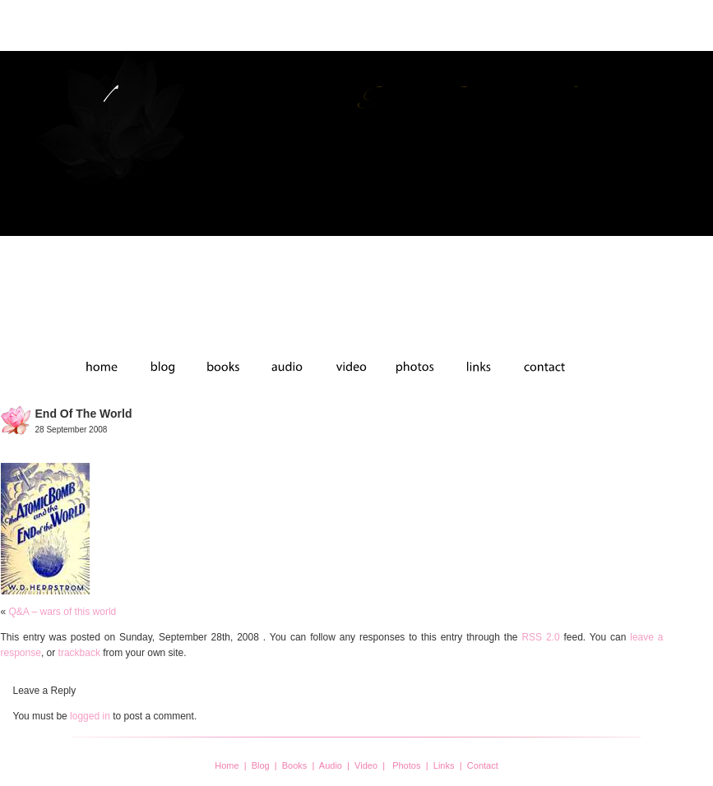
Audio (330, 765)
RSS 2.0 (540, 637)
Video (365, 765)
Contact (482, 765)
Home (226, 765)
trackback (79, 653)
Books (295, 765)
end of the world (83, 413)
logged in (90, 716)
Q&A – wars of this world (63, 611)
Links (444, 765)
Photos (406, 765)
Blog (261, 765)
